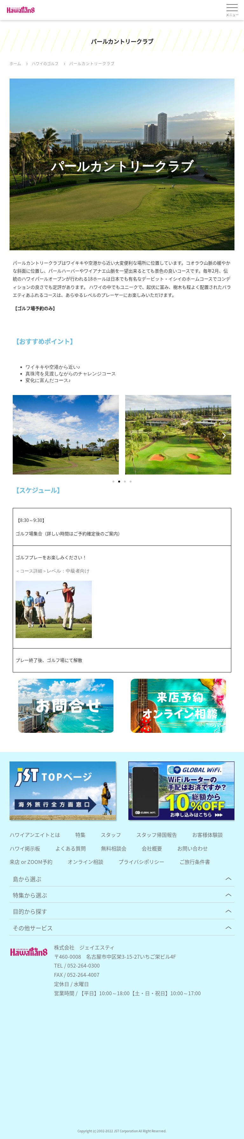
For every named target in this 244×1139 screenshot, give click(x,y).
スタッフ (111, 834)
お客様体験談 (207, 834)
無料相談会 (113, 848)
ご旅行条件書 (195, 861)
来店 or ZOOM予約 (31, 861)
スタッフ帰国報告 (156, 834)
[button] (20, 436)
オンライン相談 (85, 861)
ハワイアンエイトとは (35, 834)
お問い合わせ (192, 848)
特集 (80, 834)
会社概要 (152, 848)
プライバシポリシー (141, 861)
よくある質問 (70, 848)
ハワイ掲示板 (25, 848)
